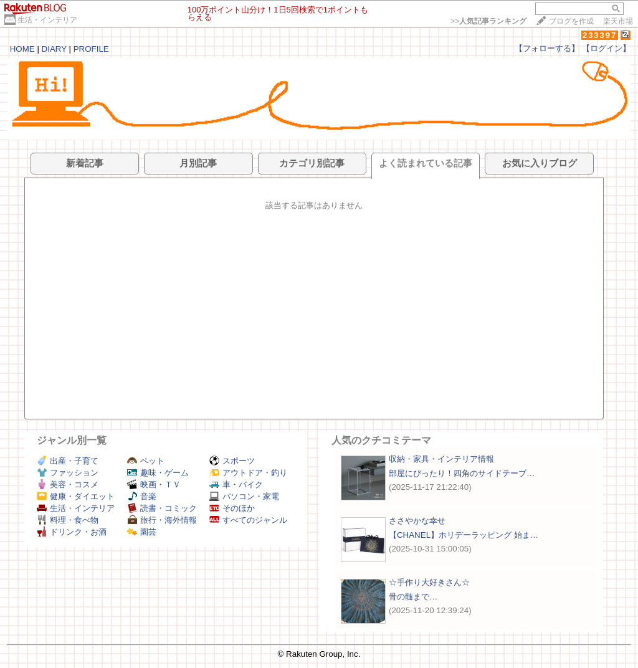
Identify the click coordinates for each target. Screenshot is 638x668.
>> (488, 21)
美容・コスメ (67, 484)
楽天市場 (618, 21)
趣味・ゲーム (158, 472)
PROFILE (91, 49)
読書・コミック (162, 508)
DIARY (54, 49)
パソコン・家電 (244, 496)
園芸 (141, 532)
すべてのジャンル (248, 520)
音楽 (141, 496)
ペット (145, 460)
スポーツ (232, 460)
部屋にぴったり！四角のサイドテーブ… (462, 473)
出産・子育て (67, 460)
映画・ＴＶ (154, 484)
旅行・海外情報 (162, 520)
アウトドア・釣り (248, 472)
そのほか (232, 508)
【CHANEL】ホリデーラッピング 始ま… (463, 535)
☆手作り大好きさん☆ (429, 582)
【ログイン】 (606, 48)
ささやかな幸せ (417, 520)
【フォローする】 (547, 48)
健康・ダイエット (76, 496)
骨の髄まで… (413, 596)
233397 (600, 35)
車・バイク (236, 484)
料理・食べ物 (67, 520)
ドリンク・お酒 (72, 532)
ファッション (67, 472)
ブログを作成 (571, 21)
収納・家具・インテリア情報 (441, 459)
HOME (22, 49)
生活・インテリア (47, 20)
